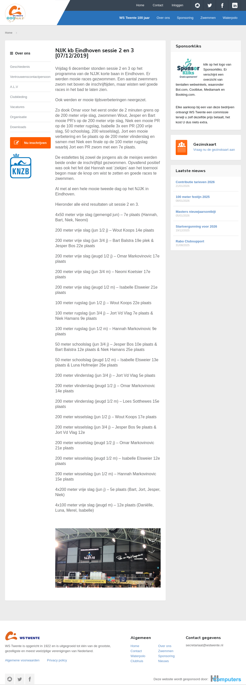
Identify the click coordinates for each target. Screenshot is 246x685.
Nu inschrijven (30, 142)
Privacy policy (57, 660)
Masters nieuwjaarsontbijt (206, 213)
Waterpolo (230, 18)
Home (140, 5)
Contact (158, 5)
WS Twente (28, 13)
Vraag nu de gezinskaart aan (214, 149)
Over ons (163, 18)
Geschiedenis (20, 67)
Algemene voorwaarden (22, 660)
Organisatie (18, 117)
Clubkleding (18, 97)
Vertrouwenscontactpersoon (30, 77)
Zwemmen (208, 18)
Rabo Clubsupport (206, 243)
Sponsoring (185, 18)
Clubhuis (137, 661)
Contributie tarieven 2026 (206, 183)
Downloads (18, 127)
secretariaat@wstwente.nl (204, 645)
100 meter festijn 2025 (206, 198)
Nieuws (163, 661)
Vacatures (17, 107)
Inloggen (177, 5)
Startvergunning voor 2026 (206, 228)
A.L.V (14, 87)
